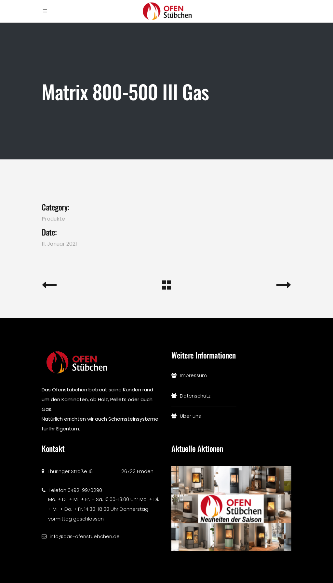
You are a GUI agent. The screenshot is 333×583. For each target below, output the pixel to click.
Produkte (53, 219)
